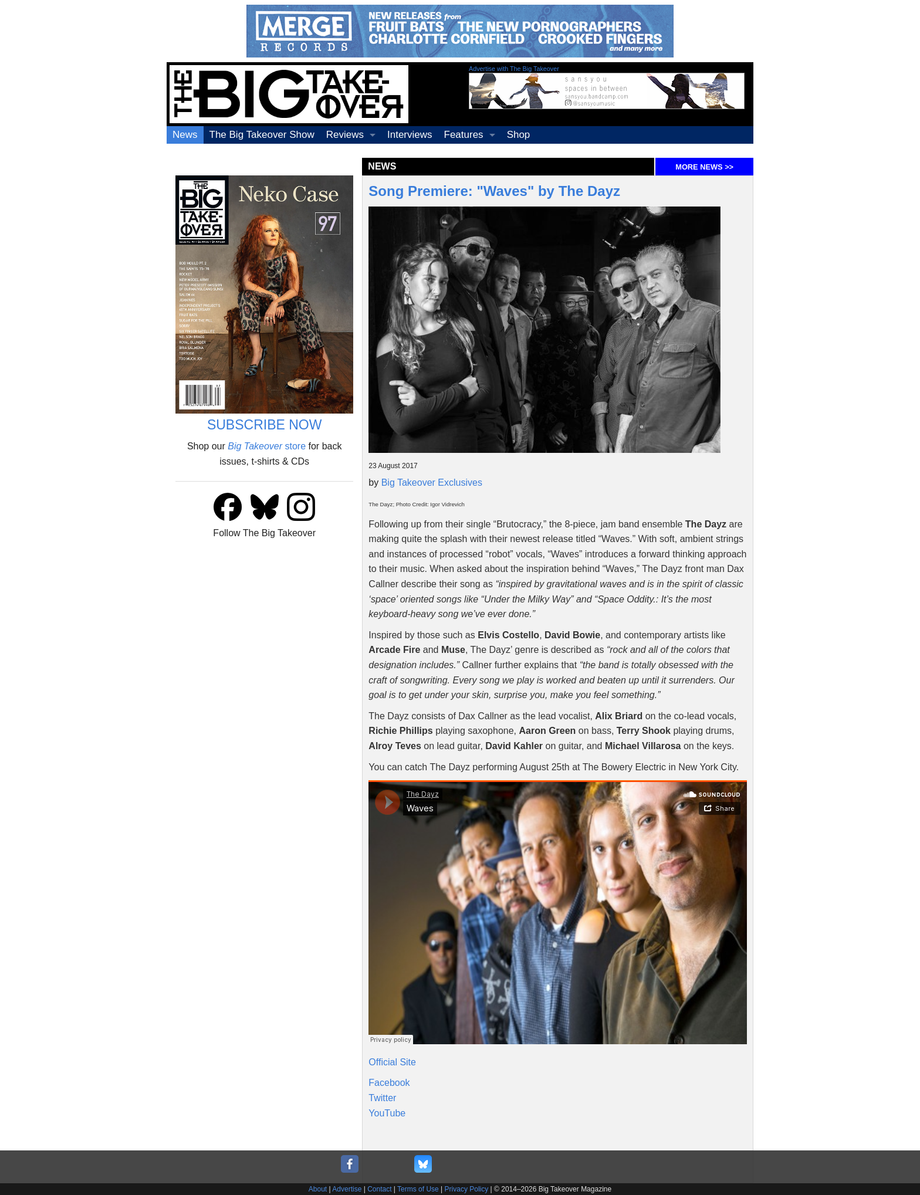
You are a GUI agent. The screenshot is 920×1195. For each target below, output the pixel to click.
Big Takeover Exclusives (431, 483)
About (318, 1189)
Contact (379, 1189)
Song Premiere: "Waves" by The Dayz (494, 191)
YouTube (386, 1113)
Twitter (382, 1098)
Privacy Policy (467, 1189)
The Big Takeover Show (261, 134)
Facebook (389, 1083)
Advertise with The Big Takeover (514, 68)
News (185, 134)
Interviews (409, 134)
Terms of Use (418, 1189)
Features (463, 134)
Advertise (346, 1189)
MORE (704, 167)
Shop (518, 134)
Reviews (345, 134)
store (267, 446)
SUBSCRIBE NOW (264, 424)
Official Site (392, 1062)
